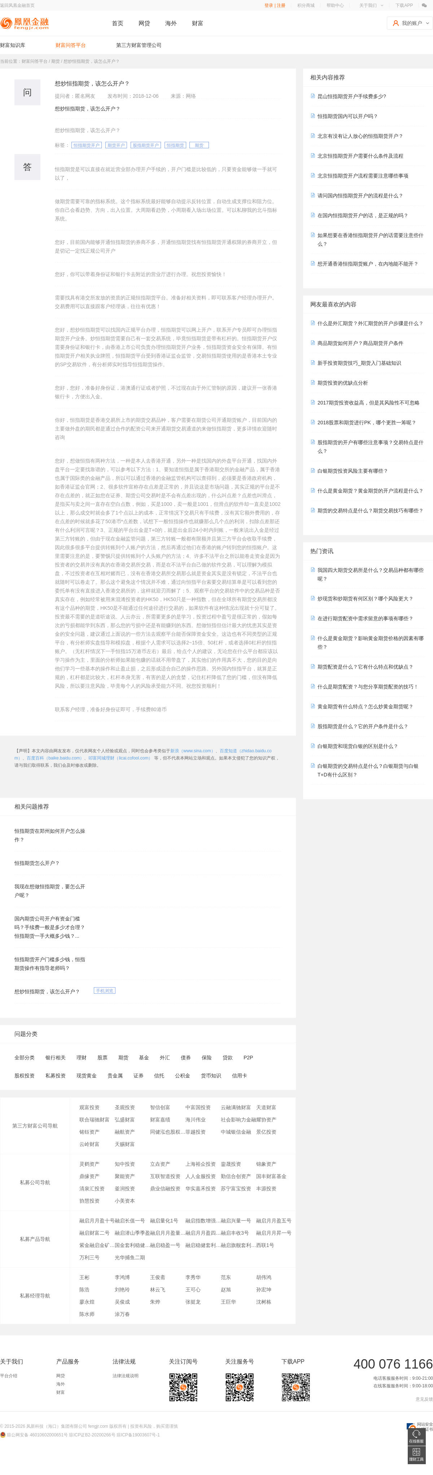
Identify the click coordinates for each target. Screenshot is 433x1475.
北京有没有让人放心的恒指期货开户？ (360, 136)
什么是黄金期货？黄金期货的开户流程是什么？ (371, 491)
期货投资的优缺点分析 (343, 383)
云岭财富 (89, 1144)
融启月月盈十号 (97, 1221)
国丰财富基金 (271, 1176)
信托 (159, 1075)
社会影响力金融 (238, 1119)
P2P (248, 1057)
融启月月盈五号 (274, 1221)
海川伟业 (195, 1119)
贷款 (228, 1057)
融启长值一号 (130, 1221)
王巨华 (228, 1302)
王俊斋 (157, 1277)
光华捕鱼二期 (130, 1257)
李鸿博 (122, 1277)
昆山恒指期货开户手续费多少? (352, 96)
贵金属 (115, 1075)
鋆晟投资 (231, 1164)
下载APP (404, 5)
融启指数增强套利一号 (203, 1221)
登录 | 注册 (274, 5)
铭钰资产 (89, 1132)
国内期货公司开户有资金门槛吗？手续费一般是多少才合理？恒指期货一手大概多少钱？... (49, 927)
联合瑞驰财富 (94, 1119)
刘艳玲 (122, 1289)
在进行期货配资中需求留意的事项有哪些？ (366, 618)
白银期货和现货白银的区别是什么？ (358, 746)
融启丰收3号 (235, 1233)
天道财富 (266, 1107)
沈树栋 (263, 1302)
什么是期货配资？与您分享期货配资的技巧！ (368, 687)
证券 (139, 1075)
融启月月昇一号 (274, 1233)
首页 (117, 23)
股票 (102, 1057)
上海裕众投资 (200, 1164)
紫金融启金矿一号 (97, 1245)
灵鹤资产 (89, 1164)
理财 (81, 1057)
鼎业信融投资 (165, 1188)
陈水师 (87, 1314)
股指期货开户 (146, 145)
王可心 (193, 1289)
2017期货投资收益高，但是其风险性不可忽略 (369, 403)
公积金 (182, 1075)
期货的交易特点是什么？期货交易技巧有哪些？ (371, 510)
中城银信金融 (236, 1132)
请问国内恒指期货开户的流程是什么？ (360, 195)
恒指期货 (175, 145)
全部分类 (24, 1057)
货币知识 (211, 1075)
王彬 (84, 1277)
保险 (207, 1057)
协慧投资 (89, 1201)
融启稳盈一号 (165, 1245)
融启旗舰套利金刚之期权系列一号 (238, 1245)
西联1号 (265, 1245)
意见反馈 (424, 1399)
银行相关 (55, 1057)
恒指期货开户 (87, 145)
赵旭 (226, 1289)
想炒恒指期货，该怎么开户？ (47, 991)
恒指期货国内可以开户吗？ (348, 116)
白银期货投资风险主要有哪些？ (353, 471)
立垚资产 (160, 1164)
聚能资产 (125, 1176)
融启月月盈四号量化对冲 (203, 1233)
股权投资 (24, 1075)
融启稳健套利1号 (203, 1245)
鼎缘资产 (89, 1176)
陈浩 (84, 1289)
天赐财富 (125, 1144)
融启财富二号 (94, 1233)
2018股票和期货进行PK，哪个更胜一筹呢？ (367, 422)
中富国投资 (198, 1107)
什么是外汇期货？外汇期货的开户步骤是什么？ (371, 323)
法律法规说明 (126, 1375)
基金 (144, 1057)
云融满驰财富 (236, 1107)
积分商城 (306, 5)
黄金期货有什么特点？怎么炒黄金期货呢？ (366, 706)
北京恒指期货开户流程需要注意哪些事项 (363, 176)
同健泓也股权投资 (167, 1132)
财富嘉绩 (160, 1119)
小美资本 (125, 1201)
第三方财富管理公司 (139, 45)
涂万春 (122, 1314)
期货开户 (116, 145)
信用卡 (239, 1075)
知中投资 (125, 1164)
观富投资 (89, 1107)
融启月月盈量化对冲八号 (167, 1233)
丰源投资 (266, 1188)
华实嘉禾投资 (200, 1188)
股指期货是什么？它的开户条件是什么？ (363, 726)
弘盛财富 (125, 1119)
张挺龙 (193, 1302)
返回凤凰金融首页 (17, 5)
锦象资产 (266, 1164)
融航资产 (125, 1132)
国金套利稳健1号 (132, 1245)
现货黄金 (86, 1075)
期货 (199, 145)
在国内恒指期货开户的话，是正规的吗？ (363, 215)
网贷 (144, 23)
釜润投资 (125, 1188)
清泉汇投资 (92, 1188)
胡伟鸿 (263, 1277)
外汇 (165, 1057)
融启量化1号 (164, 1221)
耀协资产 (266, 1119)
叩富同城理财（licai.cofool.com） (120, 758)
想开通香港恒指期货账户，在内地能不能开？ (368, 264)
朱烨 (155, 1302)
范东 (226, 1277)
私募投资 (55, 1075)
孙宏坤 (263, 1289)
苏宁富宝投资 (236, 1188)
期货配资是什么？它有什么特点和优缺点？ (366, 667)
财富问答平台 (71, 45)
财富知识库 (12, 45)
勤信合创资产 (236, 1176)
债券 (186, 1057)
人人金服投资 (200, 1176)
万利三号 (89, 1257)
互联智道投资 (165, 1176)
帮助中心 (335, 5)
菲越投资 (195, 1132)
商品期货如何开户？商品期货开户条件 (360, 343)
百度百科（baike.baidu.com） (55, 758)
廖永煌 (87, 1302)
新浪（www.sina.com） (192, 750)
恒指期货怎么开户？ (37, 863)
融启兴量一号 (236, 1221)
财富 (198, 23)
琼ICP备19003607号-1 (138, 1434)
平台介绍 (8, 1375)
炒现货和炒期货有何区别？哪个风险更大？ (366, 598)
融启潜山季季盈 (132, 1233)
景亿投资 (266, 1132)
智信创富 (160, 1107)
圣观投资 (125, 1107)
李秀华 (193, 1277)
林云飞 (157, 1289)
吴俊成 (122, 1302)
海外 (171, 23)
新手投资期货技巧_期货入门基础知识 (359, 363)
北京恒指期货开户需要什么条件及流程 (360, 156)
